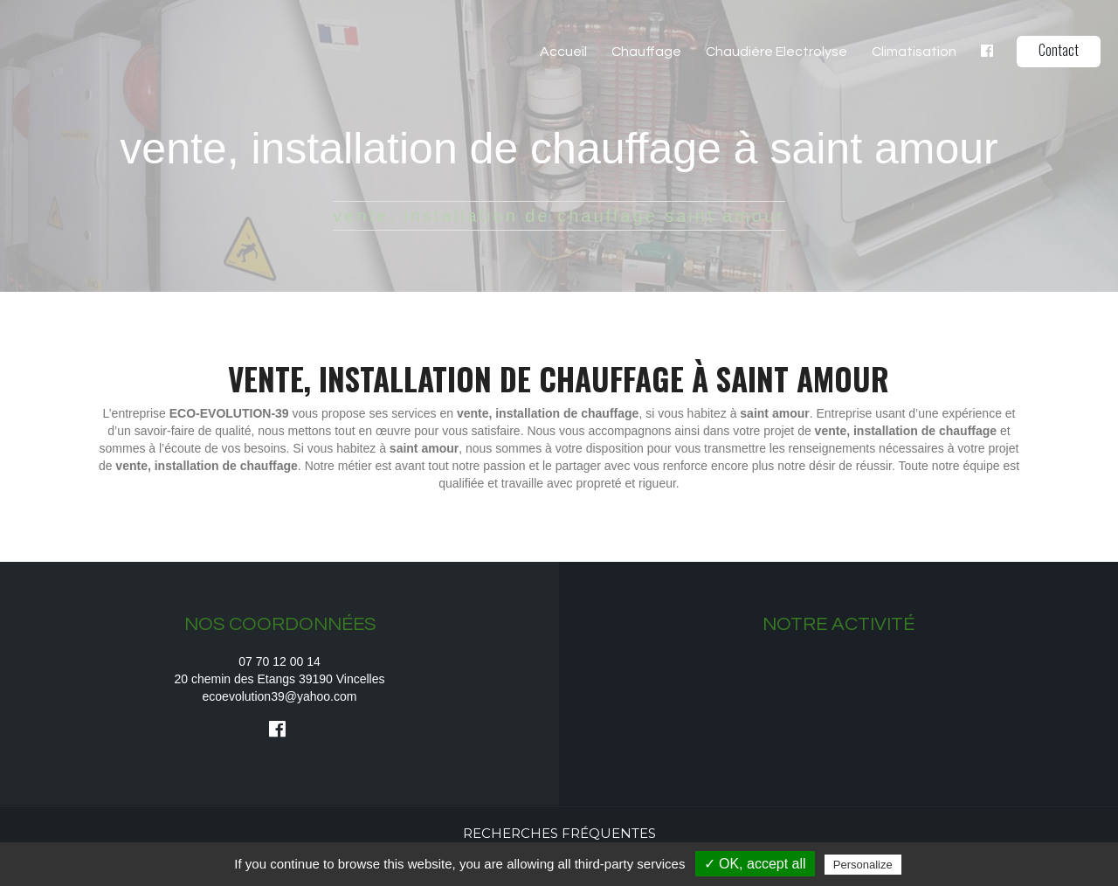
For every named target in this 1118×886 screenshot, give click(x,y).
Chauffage (646, 52)
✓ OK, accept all (755, 863)
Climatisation (914, 52)
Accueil (563, 52)
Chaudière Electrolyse (776, 52)
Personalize (863, 864)
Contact (1059, 49)
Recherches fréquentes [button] (559, 833)
